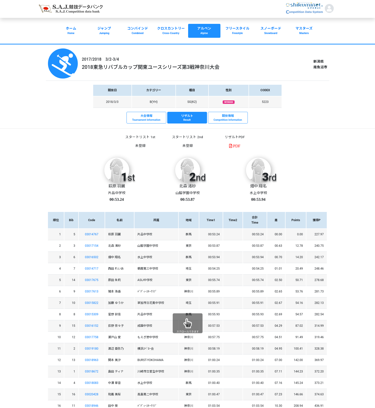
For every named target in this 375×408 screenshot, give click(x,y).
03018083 (91, 383)
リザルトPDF (235, 137)
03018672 (91, 371)
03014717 (91, 268)
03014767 (91, 234)
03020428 (91, 394)
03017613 (91, 291)
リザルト (187, 118)
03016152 (91, 325)
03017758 (91, 337)
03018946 (91, 406)
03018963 (91, 360)
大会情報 (146, 118)
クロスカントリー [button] (171, 31)
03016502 (91, 257)
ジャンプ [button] (104, 31)
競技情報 (228, 118)
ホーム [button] (71, 31)
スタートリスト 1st (140, 137)
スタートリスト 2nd (187, 137)
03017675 (91, 280)
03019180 (91, 348)
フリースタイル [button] (237, 31)
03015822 (91, 303)
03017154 (91, 245)
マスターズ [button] (304, 31)
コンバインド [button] (138, 31)
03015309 (91, 314)
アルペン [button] (204, 31)
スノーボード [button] (271, 31)
